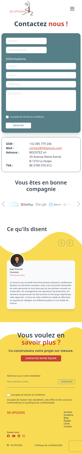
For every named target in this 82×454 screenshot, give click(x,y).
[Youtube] (14, 436)
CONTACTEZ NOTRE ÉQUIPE (40, 358)
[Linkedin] (20, 436)
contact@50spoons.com (45, 148)
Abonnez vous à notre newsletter (23, 375)
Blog (66, 417)
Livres (66, 423)
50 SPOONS (16, 412)
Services (66, 412)
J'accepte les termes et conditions (25, 116)
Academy (66, 415)
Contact (66, 426)
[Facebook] (9, 436)
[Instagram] (23, 436)
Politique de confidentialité (48, 445)
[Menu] (72, 9)
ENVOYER (18, 125)
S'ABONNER (66, 381)
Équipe (66, 420)
